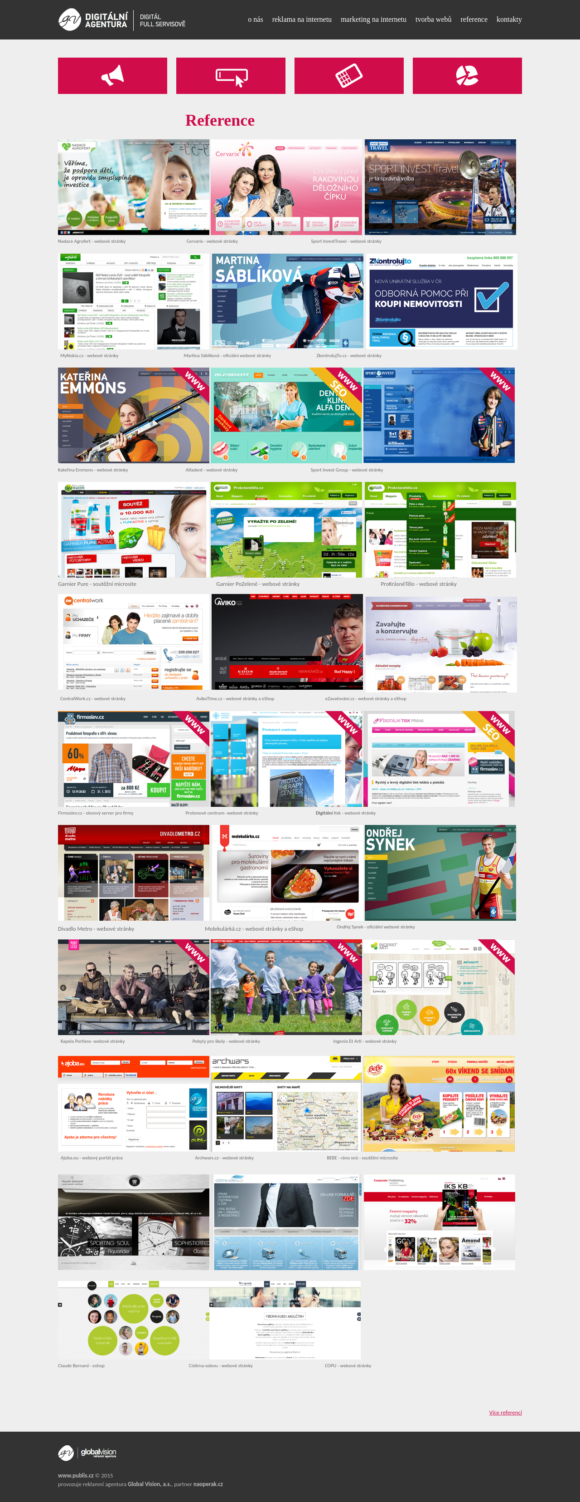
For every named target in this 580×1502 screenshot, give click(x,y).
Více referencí (505, 1412)
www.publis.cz (76, 1475)
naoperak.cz (208, 1484)
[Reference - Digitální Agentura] (122, 19)
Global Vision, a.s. (149, 1484)
